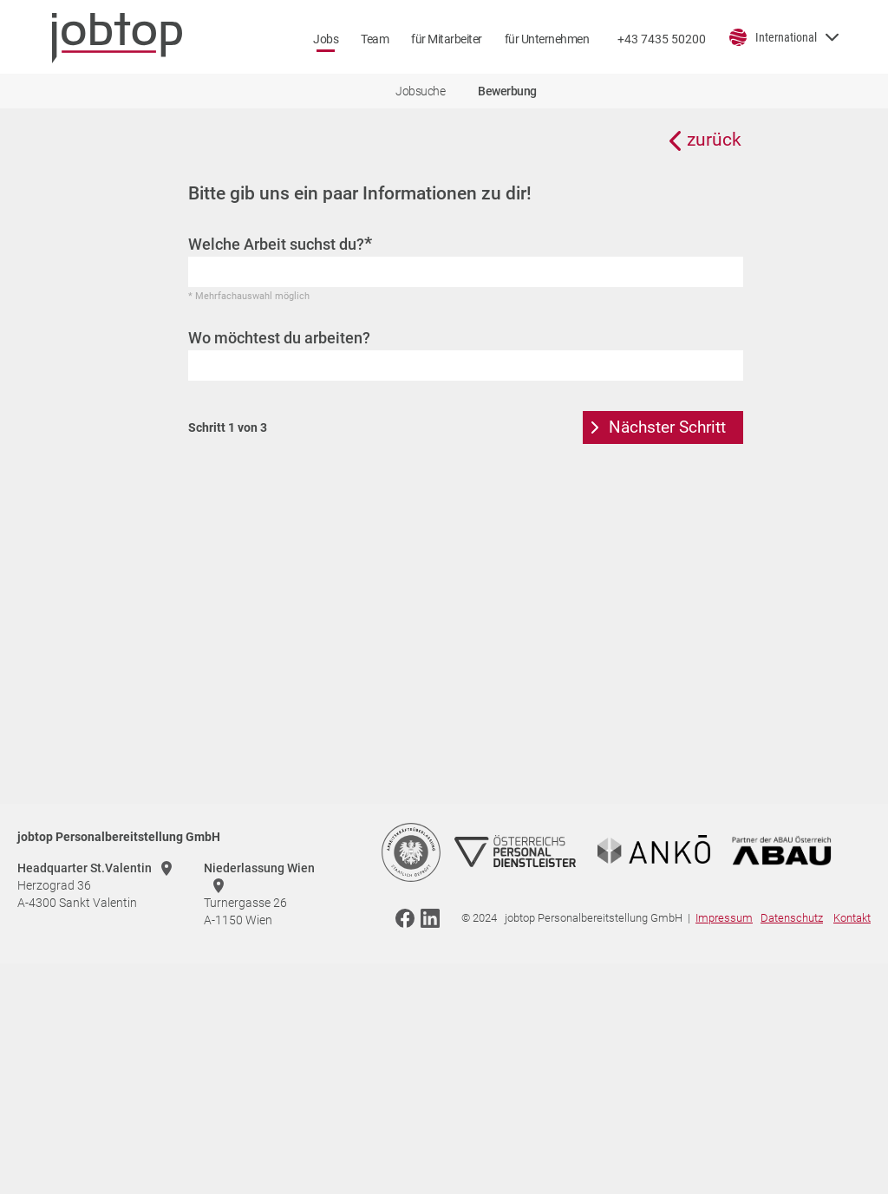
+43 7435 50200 (661, 39)
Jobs (325, 39)
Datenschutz (792, 917)
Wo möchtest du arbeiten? (279, 338)
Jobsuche (420, 91)
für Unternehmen (547, 39)
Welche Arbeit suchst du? (280, 243)
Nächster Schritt (667, 427)
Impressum (724, 917)
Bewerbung (507, 91)
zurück (714, 139)
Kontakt (852, 917)
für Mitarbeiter (446, 39)
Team (374, 39)
